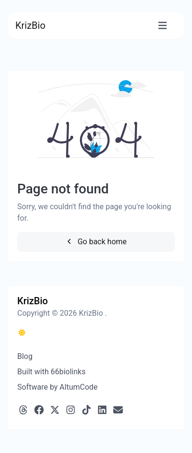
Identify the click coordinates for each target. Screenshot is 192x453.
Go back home (95, 241)
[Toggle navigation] (162, 25)
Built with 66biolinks (51, 371)
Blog (25, 356)
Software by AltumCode (57, 387)
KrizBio (30, 25)
